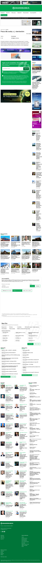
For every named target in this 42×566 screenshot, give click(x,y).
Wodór (23, 546)
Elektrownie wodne (28, 327)
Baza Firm (8, 12)
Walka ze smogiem (24, 545)
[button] (40, 13)
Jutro (27, 290)
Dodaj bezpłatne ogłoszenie (5, 376)
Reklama (2, 554)
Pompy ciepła (27, 328)
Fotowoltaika (4, 328)
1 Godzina (37, 286)
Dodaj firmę (30, 343)
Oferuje (7, 29)
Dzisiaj (17, 290)
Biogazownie (4, 327)
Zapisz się (26, 68)
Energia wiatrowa (36, 327)
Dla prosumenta (25, 12)
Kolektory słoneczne (21, 328)
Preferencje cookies (4, 556)
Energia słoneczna (24, 538)
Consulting (19, 327)
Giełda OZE (19, 12)
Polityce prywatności (23, 82)
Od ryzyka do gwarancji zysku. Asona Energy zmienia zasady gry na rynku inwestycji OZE (14, 18)
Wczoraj (7, 290)
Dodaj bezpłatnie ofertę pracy (26, 375)
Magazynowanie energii (25, 544)
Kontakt (2, 552)
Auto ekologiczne (24, 540)
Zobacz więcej (37, 343)
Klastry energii (12, 328)
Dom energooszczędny (25, 541)
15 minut (32, 286)
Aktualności (2, 535)
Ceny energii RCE (33, 12)
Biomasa (11, 327)
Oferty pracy (13, 12)
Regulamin (2, 553)
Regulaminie (17, 82)
